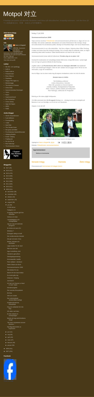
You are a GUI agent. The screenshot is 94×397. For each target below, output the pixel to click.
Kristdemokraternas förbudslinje (13, 303)
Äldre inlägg (85, 162)
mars (9, 340)
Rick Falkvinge (9, 143)
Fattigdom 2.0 (11, 210)
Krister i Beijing (10, 136)
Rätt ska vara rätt (12, 248)
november (10, 194)
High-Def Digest (10, 104)
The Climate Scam (11, 127)
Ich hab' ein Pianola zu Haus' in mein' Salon (16, 284)
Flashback (8, 78)
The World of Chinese (12, 85)
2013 (7, 178)
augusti (9, 202)
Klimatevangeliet (12, 287)
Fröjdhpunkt (9, 139)
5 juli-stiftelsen (9, 118)
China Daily (8, 87)
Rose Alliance (9, 76)
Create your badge (8, 381)
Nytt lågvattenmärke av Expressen (14, 327)
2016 (7, 170)
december (10, 191)
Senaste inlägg (38, 162)
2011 (7, 184)
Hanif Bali (8, 125)
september (10, 199)
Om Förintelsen (10, 99)
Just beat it (10, 280)
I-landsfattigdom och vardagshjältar (13, 220)
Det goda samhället (11, 130)
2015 (7, 173)
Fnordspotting (9, 120)
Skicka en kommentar (42, 153)
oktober (9, 197)
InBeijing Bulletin (10, 134)
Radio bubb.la (9, 71)
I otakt (7, 123)
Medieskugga (9, 83)
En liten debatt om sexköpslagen (12, 314)
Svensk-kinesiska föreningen (14, 90)
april (8, 337)
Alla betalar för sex (12, 270)
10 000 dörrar (11, 207)
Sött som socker (12, 295)
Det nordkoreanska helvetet (15, 236)
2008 (7, 348)
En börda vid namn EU (14, 228)
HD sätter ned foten (13, 311)
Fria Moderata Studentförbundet (15, 132)
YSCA (7, 92)
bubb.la (7, 69)
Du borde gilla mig (12, 275)
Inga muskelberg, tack (13, 251)
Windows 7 (10, 231)
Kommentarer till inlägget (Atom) (52, 166)
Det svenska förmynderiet (15, 290)
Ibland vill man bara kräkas (15, 272)
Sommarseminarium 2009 (15, 267)
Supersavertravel (10, 97)
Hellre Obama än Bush (14, 264)
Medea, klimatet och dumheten (13, 242)
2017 (7, 168)
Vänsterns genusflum (13, 254)
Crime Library (9, 101)
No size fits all (9, 141)
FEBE (7, 108)
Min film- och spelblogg (12, 67)
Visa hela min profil (9, 60)
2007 (7, 351)
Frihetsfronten (50, 41)
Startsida (62, 162)
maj (8, 334)
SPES (7, 106)
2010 (7, 186)
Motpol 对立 (20, 13)
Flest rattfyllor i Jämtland (14, 262)
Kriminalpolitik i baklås (14, 259)
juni (8, 332)
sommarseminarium (53, 145)
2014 (7, 176)
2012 (7, 181)
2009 (7, 189)
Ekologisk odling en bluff (14, 233)
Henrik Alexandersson (12, 115)
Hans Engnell (7, 358)
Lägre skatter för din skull (14, 246)
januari (9, 345)
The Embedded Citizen (12, 146)
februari (10, 342)
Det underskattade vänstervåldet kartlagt (14, 299)
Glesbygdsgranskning (13, 256)
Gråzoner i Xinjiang (13, 278)
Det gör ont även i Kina (14, 239)
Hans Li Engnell (20, 45)
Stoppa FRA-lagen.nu (12, 80)
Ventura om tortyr (12, 217)
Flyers (7, 95)
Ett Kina (9, 293)
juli (8, 205)
